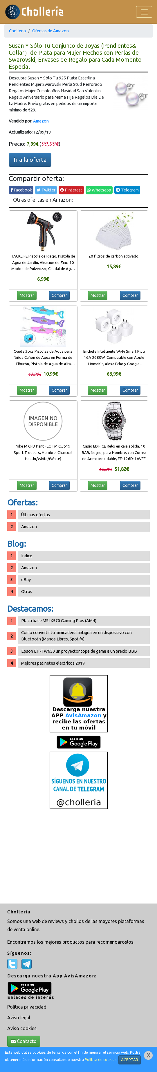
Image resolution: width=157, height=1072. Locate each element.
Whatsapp (99, 189)
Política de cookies (101, 1059)
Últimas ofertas (35, 514)
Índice (26, 555)
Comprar (59, 295)
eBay (26, 579)
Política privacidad (26, 1006)
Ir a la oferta (30, 159)
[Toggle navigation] (144, 12)
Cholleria (17, 30)
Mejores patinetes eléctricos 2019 (53, 663)
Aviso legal (18, 1017)
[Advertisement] (78, 857)
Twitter (46, 189)
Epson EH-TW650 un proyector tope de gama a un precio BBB (79, 651)
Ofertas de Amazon (50, 30)
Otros (26, 591)
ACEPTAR (129, 1059)
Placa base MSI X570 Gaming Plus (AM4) (58, 620)
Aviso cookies (22, 1028)
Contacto (24, 1041)
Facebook (21, 189)
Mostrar (27, 295)
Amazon (41, 120)
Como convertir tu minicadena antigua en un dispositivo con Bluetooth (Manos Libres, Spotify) (76, 635)
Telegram (127, 189)
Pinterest (71, 189)
